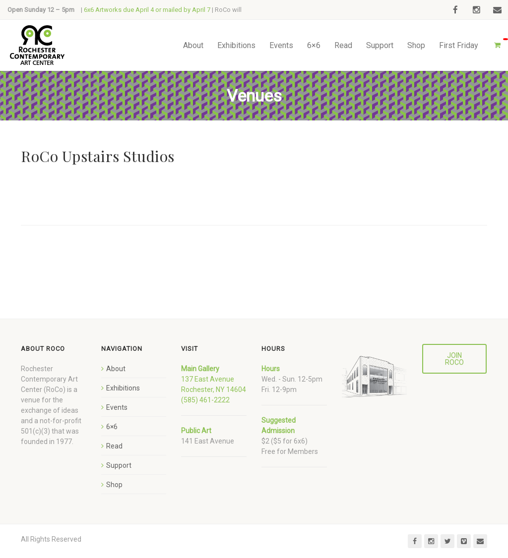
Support (379, 45)
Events (281, 45)
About (193, 45)
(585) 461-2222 (205, 400)
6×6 (313, 45)
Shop (416, 45)
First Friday (458, 45)
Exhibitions (236, 45)
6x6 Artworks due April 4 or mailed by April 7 (147, 9)
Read (343, 45)
